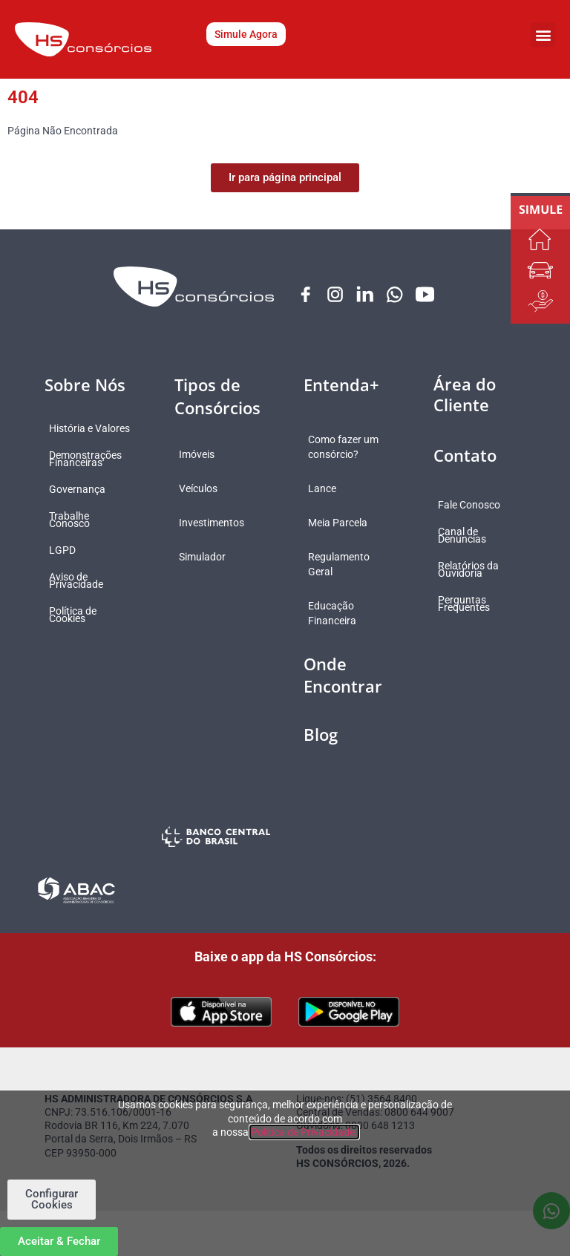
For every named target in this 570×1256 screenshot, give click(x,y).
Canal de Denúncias (472, 536)
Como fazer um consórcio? (345, 455)
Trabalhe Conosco (79, 527)
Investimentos (222, 523)
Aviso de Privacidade (86, 588)
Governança (87, 497)
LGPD (72, 558)
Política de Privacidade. (304, 1132)
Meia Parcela (348, 538)
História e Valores (81, 432)
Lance (332, 504)
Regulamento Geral (349, 579)
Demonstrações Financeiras (95, 467)
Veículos (208, 489)
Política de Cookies (83, 622)
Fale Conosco (479, 505)
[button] (543, 34)
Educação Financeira (342, 628)
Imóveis (207, 455)
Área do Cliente (464, 395)
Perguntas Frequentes (474, 604)
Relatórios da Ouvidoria (478, 570)
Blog (321, 750)
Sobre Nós (85, 385)
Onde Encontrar (343, 690)
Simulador (212, 557)
